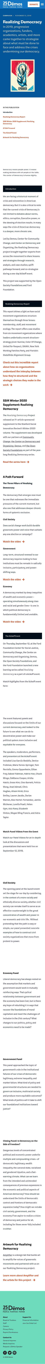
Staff (5, 1323)
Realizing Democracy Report (14, 116)
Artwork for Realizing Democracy (16, 137)
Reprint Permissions (10, 1332)
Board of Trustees (9, 1320)
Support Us (27, 1317)
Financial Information (31, 1320)
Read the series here (14, 462)
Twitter (10, 1353)
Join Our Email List (29, 1323)
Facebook (5, 1353)
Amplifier (7, 1254)
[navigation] (42, 4)
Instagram (14, 1353)
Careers (6, 1326)
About (5, 1317)
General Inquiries (9, 1340)
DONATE (34, 4)
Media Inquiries (9, 1343)
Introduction (7, 112)
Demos (18, 445)
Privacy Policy (8, 1329)
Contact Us (7, 1337)
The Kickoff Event (9, 132)
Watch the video (12, 541)
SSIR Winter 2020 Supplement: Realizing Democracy (18, 122)
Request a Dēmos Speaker (12, 1346)
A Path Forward (9, 128)
